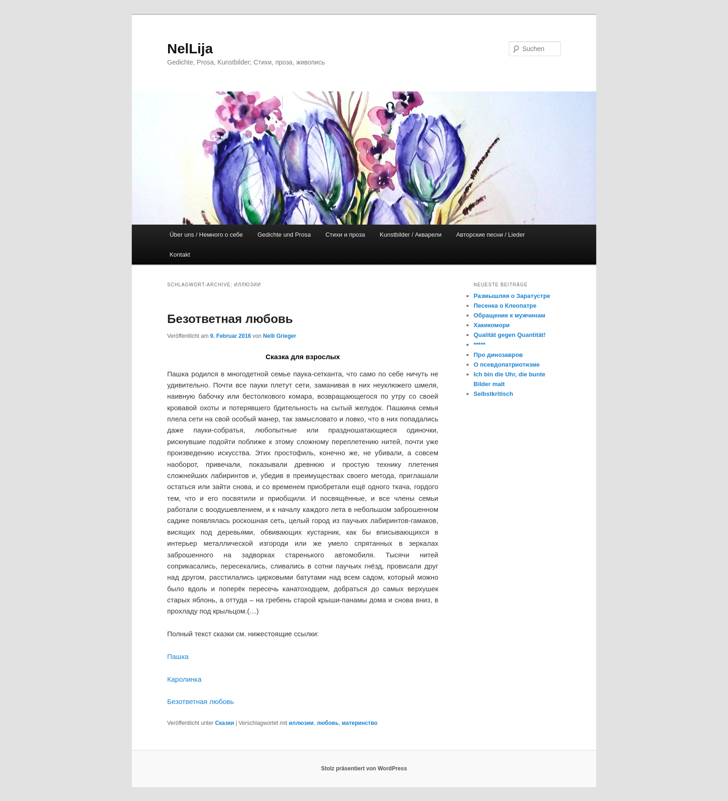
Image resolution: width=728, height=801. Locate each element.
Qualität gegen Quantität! (510, 334)
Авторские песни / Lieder (490, 234)
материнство (359, 723)
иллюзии (301, 723)
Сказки (224, 723)
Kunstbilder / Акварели (411, 234)
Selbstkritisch (493, 393)
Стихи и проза (345, 234)
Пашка (177, 656)
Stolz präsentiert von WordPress (364, 768)
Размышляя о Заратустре (512, 295)
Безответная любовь (230, 319)
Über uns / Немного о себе (206, 234)
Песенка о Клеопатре (505, 305)
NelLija (190, 48)
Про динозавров (498, 354)
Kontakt (179, 254)
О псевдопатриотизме (507, 364)
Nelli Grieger (279, 336)
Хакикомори (492, 325)
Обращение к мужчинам (509, 315)
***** (479, 344)
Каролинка (184, 679)
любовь (327, 723)
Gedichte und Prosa (284, 234)
